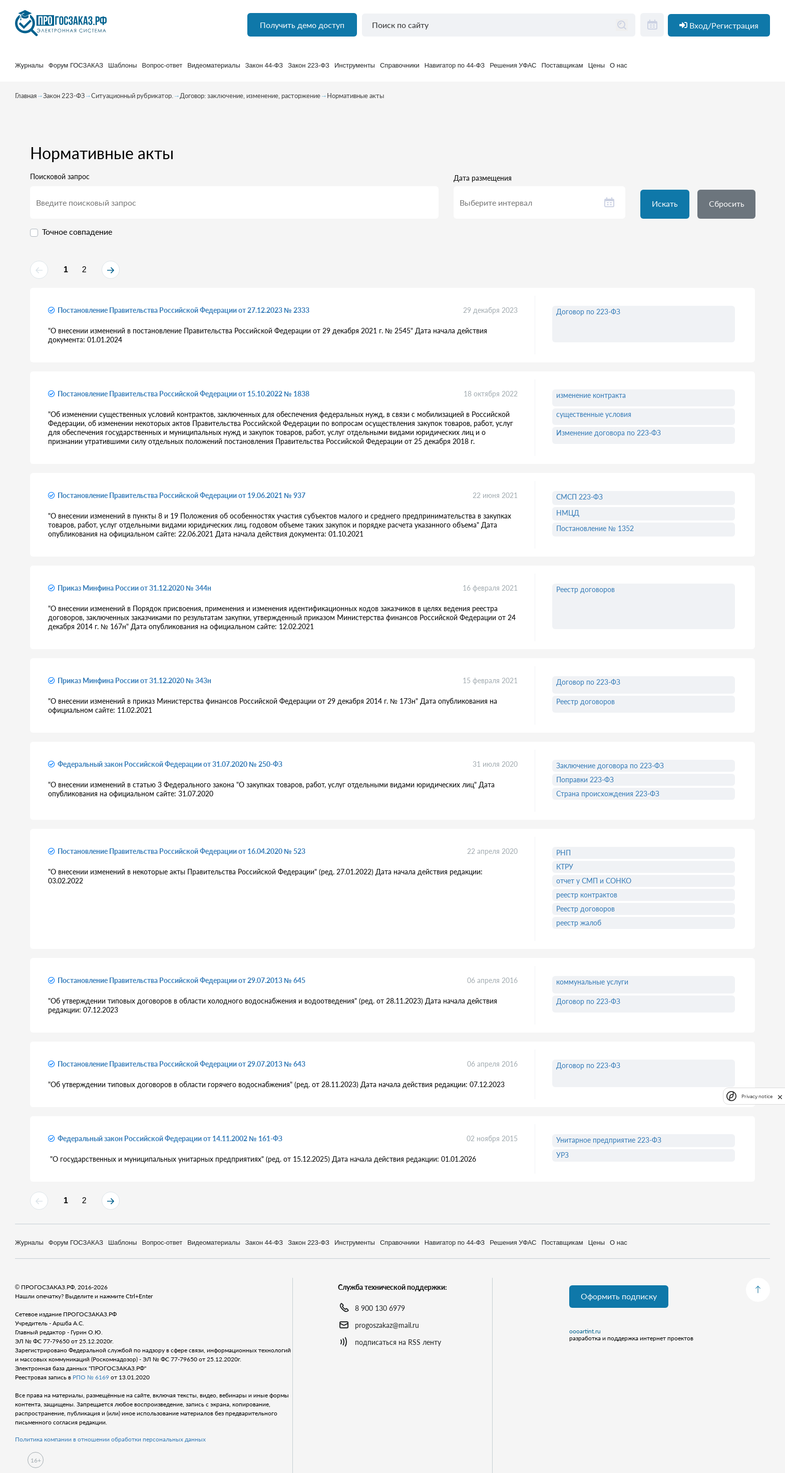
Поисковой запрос (60, 179)
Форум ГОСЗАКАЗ (76, 70)
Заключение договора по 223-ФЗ (610, 769)
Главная (26, 98)
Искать (666, 207)
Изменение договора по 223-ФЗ (608, 436)
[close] (780, 1096)
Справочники (400, 70)
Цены (596, 70)
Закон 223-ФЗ (308, 70)
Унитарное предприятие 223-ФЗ (608, 1144)
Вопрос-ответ (162, 70)
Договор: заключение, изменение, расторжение (250, 98)
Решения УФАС (513, 70)
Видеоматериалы (213, 70)
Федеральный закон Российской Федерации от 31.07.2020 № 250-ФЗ (170, 768)
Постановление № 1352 (595, 532)
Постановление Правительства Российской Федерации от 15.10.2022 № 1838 (183, 397)
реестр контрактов (586, 898)
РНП (563, 856)
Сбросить (729, 207)
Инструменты (354, 70)
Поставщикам (562, 70)
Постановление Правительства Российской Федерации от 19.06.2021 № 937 (181, 499)
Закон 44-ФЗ (264, 70)
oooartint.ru (585, 1332)
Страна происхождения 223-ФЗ (607, 797)
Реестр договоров (585, 593)
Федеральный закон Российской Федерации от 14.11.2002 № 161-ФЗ (170, 1142)
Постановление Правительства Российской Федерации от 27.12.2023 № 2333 (183, 314)
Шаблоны (122, 70)
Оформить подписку (620, 1297)
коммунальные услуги (592, 985)
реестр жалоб (578, 926)
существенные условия (593, 418)
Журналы (29, 70)
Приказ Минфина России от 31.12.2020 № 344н (134, 592)
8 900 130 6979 (380, 1308)
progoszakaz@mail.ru (387, 1325)
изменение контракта (591, 399)
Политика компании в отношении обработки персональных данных (110, 1439)
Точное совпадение (77, 234)
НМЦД (567, 517)
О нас (618, 70)
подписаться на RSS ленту (398, 1342)
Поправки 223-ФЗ (585, 783)
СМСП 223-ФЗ (579, 501)
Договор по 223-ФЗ (588, 315)
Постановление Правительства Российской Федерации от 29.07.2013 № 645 (181, 984)
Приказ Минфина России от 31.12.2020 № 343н (134, 684)
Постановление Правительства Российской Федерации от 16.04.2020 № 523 (181, 855)
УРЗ (562, 1159)
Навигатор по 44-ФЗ (455, 70)
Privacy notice (756, 1096)
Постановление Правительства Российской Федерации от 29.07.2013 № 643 (181, 1068)
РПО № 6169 (91, 1377)
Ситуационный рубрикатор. (132, 98)
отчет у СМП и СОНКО (593, 884)
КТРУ (564, 870)
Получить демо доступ (300, 30)
